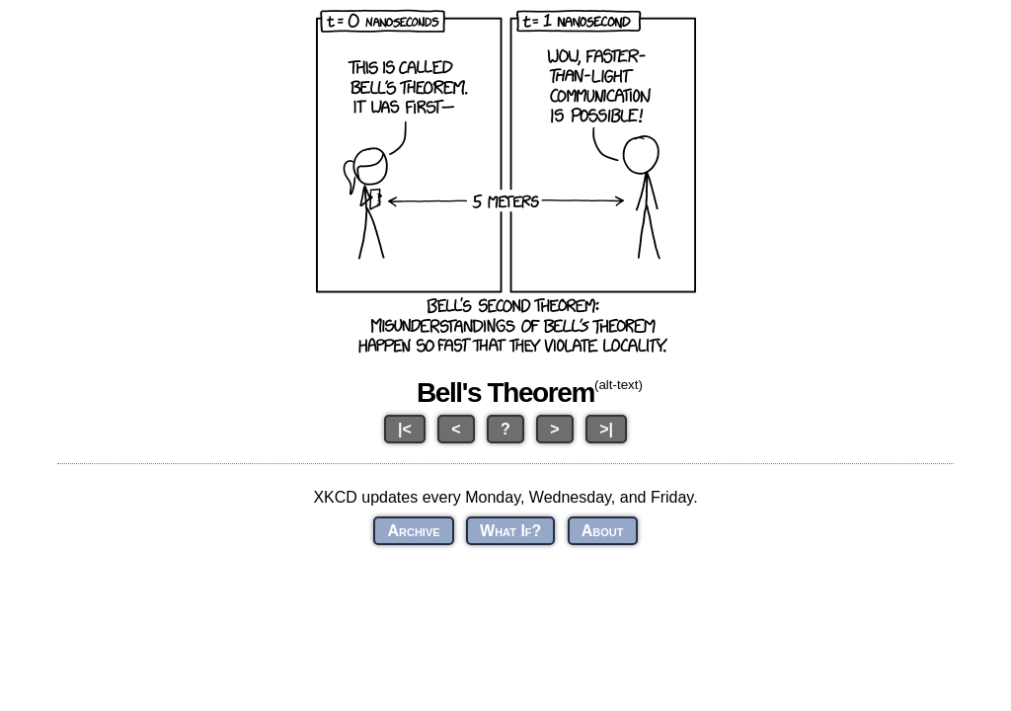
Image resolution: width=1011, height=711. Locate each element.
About (603, 530)
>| (606, 429)
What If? (510, 530)
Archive (413, 530)
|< (405, 429)
